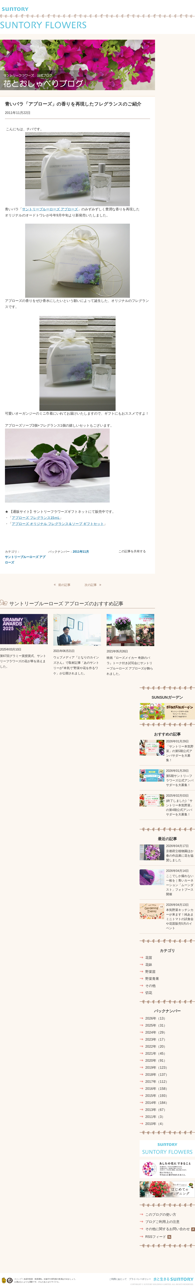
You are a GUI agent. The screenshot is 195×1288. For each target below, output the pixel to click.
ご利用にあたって (118, 1279)
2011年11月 (81, 551)
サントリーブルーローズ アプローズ (50, 209)
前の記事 (64, 584)
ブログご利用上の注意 (162, 1221)
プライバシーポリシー (140, 1279)
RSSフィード (158, 1237)
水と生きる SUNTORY (173, 1279)
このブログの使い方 (160, 1214)
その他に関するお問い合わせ (170, 1229)
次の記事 (91, 584)
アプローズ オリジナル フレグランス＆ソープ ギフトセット (58, 524)
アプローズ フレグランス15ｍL (36, 518)
